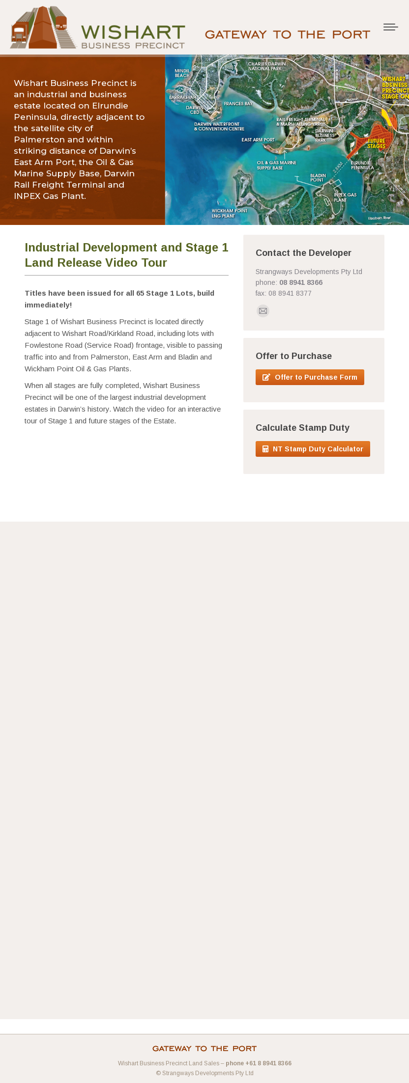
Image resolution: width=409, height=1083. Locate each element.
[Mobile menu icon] (390, 27)
